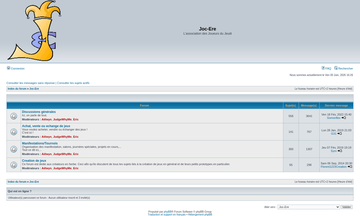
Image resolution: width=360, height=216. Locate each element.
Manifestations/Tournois (40, 143)
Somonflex (334, 117)
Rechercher (343, 68)
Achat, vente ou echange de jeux (46, 126)
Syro (334, 150)
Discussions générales (39, 112)
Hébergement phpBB (200, 214)
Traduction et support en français (167, 214)
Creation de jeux (34, 161)
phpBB (167, 211)
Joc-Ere (34, 88)
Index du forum (17, 88)
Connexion (16, 68)
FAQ (326, 68)
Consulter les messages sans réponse (30, 82)
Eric (75, 119)
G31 (333, 133)
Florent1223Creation (334, 166)
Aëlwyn (47, 119)
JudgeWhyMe (62, 119)
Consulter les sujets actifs (73, 82)
